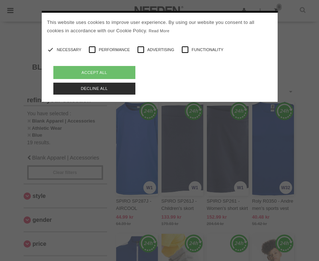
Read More (159, 31)
